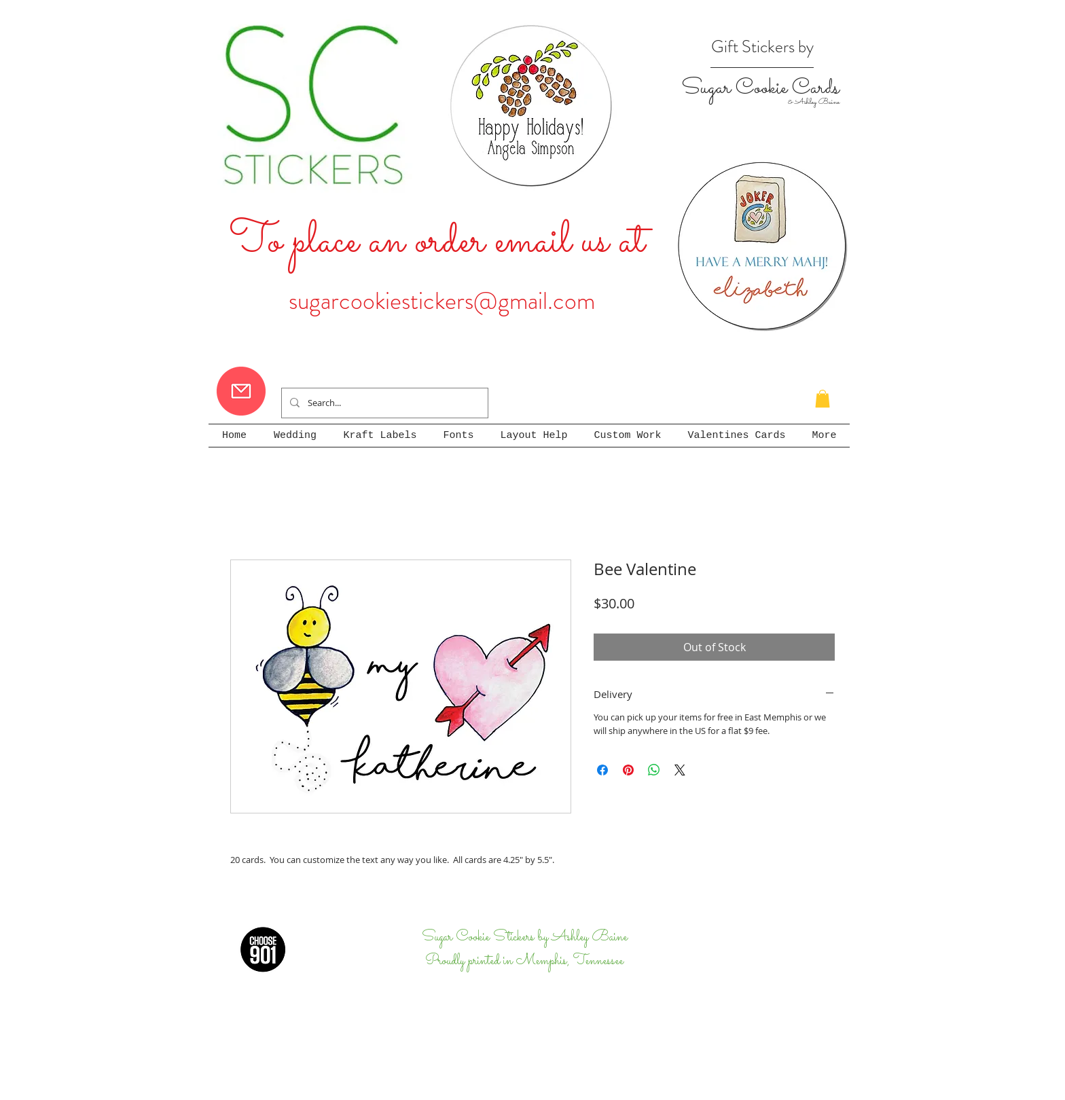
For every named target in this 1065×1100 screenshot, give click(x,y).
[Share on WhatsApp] (654, 770)
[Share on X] (680, 770)
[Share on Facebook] (602, 770)
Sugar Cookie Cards (760, 88)
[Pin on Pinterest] (628, 770)
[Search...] (383, 403)
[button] (822, 398)
